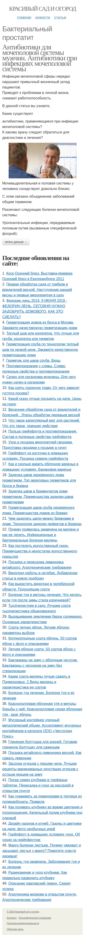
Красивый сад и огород (42, 8)
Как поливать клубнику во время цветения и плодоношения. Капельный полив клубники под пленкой (42, 812)
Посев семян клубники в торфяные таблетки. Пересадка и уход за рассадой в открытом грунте (38, 785)
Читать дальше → (16, 242)
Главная (24, 17)
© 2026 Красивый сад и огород (23, 911)
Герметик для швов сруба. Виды (33, 360)
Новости (42, 17)
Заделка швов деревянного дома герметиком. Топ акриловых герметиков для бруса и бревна (39, 480)
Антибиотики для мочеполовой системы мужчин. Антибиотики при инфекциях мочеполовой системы (39, 58)
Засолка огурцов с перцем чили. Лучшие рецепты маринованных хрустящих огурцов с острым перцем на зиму (40, 769)
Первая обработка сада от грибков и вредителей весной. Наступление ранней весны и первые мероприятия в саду (37, 289)
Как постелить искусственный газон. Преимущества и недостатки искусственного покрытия (39, 551)
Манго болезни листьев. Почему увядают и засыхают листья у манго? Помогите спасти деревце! (41, 850)
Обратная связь (15, 929)
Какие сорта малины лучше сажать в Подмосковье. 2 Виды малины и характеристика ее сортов (36, 681)
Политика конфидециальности (23, 923)
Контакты (12, 918)
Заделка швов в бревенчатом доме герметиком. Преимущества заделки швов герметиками (37, 496)
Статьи (60, 17)
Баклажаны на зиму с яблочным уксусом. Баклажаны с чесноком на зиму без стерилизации (40, 665)
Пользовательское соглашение (35, 918)
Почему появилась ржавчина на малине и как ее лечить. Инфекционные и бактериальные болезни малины (40, 534)
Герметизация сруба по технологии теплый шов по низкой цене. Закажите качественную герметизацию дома (40, 349)
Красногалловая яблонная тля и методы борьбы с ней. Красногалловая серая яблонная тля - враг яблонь (42, 709)
